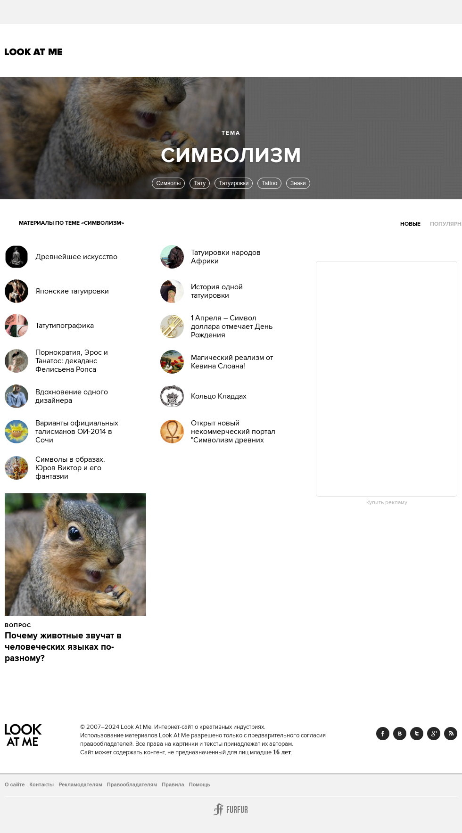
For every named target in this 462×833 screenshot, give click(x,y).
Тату (200, 183)
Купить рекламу (386, 503)
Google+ (433, 733)
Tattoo (269, 183)
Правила (173, 784)
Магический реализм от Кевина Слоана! (232, 361)
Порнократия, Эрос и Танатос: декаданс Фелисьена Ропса (71, 361)
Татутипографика (64, 325)
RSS (450, 733)
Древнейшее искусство (76, 257)
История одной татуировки (217, 291)
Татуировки (233, 183)
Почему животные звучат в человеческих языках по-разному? (63, 647)
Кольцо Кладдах (219, 396)
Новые (410, 224)
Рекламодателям (80, 784)
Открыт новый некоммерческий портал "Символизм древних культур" (233, 436)
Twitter (416, 733)
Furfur (231, 809)
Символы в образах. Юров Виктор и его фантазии (70, 468)
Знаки (298, 183)
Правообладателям (132, 784)
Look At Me (34, 52)
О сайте (15, 784)
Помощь (199, 784)
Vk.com (399, 733)
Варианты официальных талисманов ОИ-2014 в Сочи (76, 431)
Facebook (382, 733)
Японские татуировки (72, 291)
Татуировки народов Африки (226, 256)
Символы (168, 183)
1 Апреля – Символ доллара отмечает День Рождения (231, 326)
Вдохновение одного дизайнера (71, 396)
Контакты (41, 784)
